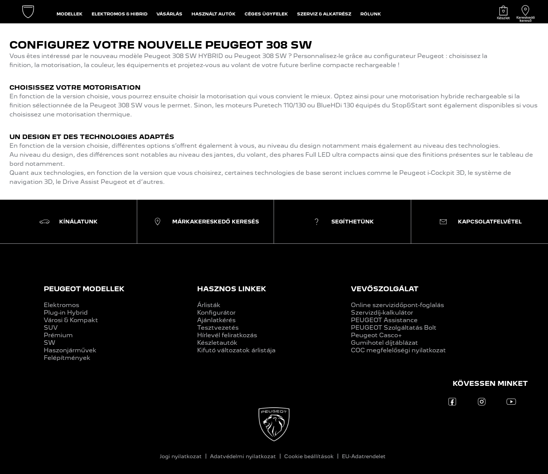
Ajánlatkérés (216, 320)
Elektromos (61, 305)
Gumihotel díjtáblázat (384, 342)
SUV (51, 327)
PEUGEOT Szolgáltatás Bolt (393, 327)
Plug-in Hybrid (66, 312)
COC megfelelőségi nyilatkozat (398, 350)
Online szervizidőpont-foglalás (397, 305)
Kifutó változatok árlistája (236, 350)
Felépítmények (67, 357)
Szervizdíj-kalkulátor (382, 312)
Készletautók (217, 342)
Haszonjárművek (70, 350)
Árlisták (208, 305)
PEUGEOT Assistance (384, 320)
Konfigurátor (216, 312)
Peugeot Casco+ (376, 335)
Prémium (58, 335)
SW (49, 342)
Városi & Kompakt (71, 320)
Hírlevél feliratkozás (227, 335)
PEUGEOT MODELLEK (84, 289)
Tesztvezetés (218, 327)
